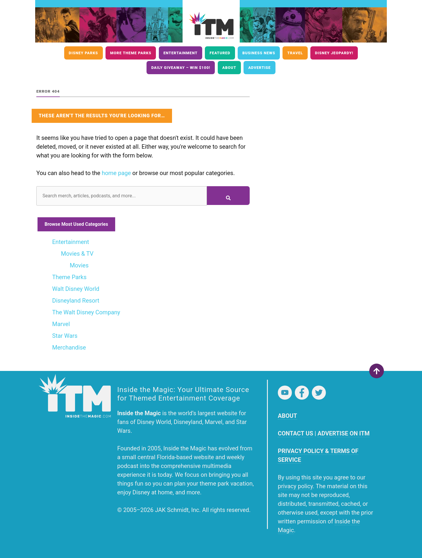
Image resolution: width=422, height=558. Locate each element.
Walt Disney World (75, 288)
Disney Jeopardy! (334, 53)
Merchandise (69, 347)
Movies (79, 265)
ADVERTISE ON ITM (343, 433)
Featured (220, 53)
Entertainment (181, 53)
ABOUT (287, 415)
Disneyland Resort (75, 300)
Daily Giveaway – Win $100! (180, 67)
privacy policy (295, 486)
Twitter (319, 393)
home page (116, 173)
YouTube (285, 393)
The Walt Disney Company (86, 312)
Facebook (302, 393)
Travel (295, 53)
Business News (258, 53)
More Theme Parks (131, 53)
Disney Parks (83, 53)
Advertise (259, 67)
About (229, 67)
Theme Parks (69, 277)
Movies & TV (77, 253)
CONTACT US (295, 433)
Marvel (61, 324)
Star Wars (64, 335)
